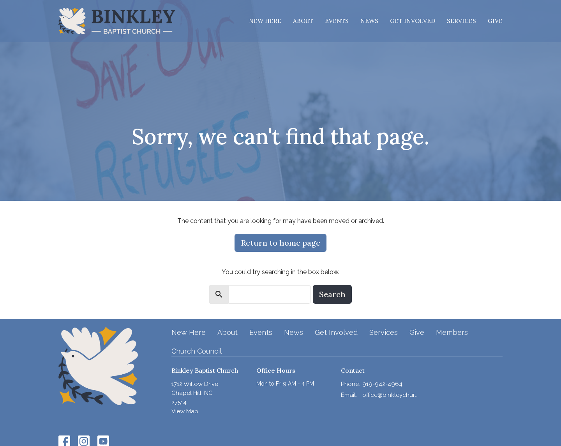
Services (461, 21)
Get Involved (412, 21)
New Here (265, 21)
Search (332, 294)
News (369, 21)
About (303, 21)
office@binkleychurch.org (390, 394)
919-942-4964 (382, 384)
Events (337, 21)
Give (495, 21)
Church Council (196, 351)
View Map (184, 411)
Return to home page (280, 243)
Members (452, 332)
